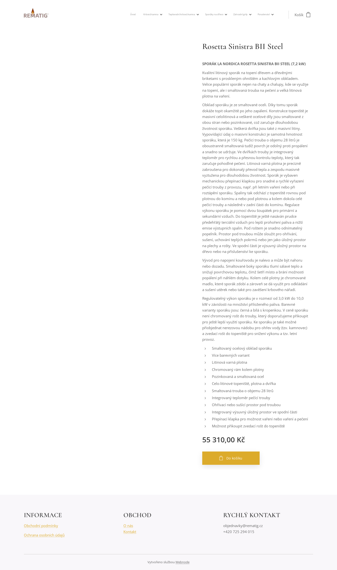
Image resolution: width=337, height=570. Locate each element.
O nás (128, 525)
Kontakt (129, 531)
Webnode (182, 562)
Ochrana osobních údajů (44, 535)
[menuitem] (222, 15)
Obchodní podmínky (41, 525)
